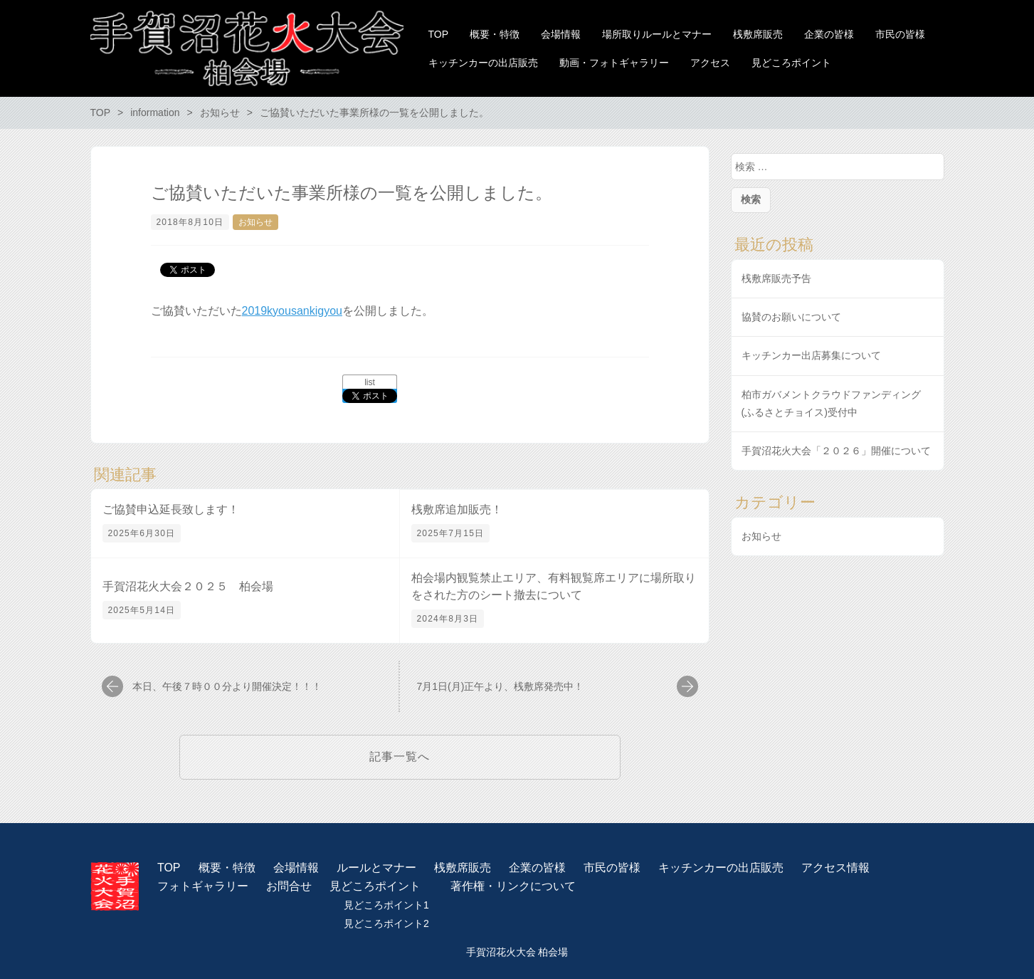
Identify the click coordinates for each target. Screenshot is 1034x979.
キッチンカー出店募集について (811, 355)
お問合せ (289, 886)
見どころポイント (375, 886)
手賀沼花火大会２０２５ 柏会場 (187, 586)
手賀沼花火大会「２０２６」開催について (836, 450)
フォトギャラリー (202, 886)
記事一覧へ (399, 756)
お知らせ (255, 222)
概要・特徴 (227, 868)
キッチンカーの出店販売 (721, 868)
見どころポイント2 (386, 923)
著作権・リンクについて (513, 886)
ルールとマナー (376, 868)
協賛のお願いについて (791, 317)
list (369, 382)
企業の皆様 (537, 868)
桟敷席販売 (462, 868)
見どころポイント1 (386, 905)
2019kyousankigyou (292, 311)
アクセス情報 (835, 868)
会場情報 (296, 868)
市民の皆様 (612, 868)
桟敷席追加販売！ (456, 509)
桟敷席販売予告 (776, 278)
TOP (169, 868)
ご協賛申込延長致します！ (170, 509)
